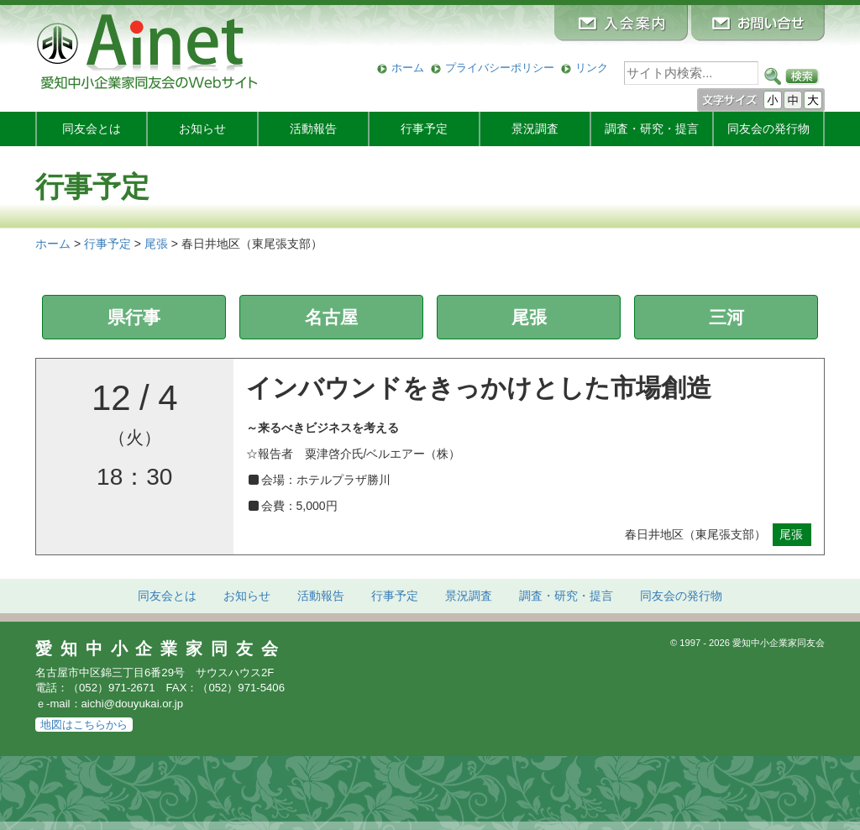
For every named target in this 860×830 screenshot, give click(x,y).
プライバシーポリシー (499, 67)
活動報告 (313, 128)
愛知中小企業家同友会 (160, 648)
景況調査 (534, 128)
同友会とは (91, 128)
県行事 (134, 317)
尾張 (529, 317)
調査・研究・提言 (652, 128)
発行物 (768, 128)
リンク (591, 67)
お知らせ (202, 128)
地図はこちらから (84, 724)
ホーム (407, 67)
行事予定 (424, 128)
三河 (726, 317)
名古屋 (331, 317)
